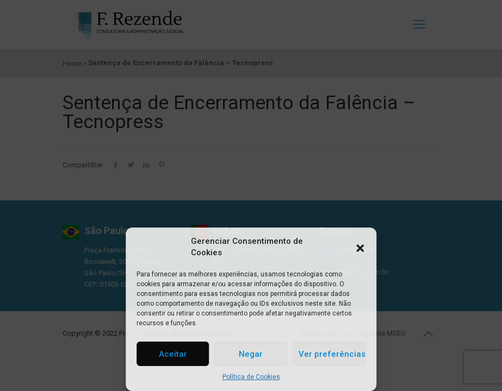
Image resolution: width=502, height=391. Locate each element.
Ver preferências (332, 354)
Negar (251, 354)
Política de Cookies (251, 377)
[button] (360, 247)
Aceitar (173, 354)
